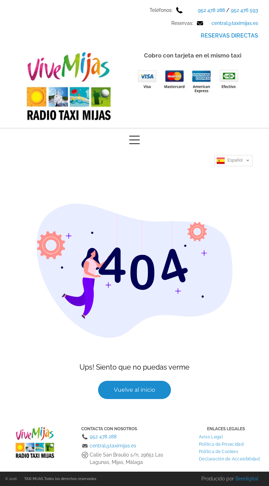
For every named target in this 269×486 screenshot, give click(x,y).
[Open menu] (134, 140)
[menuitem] (211, 436)
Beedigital (246, 478)
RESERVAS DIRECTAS (229, 35)
